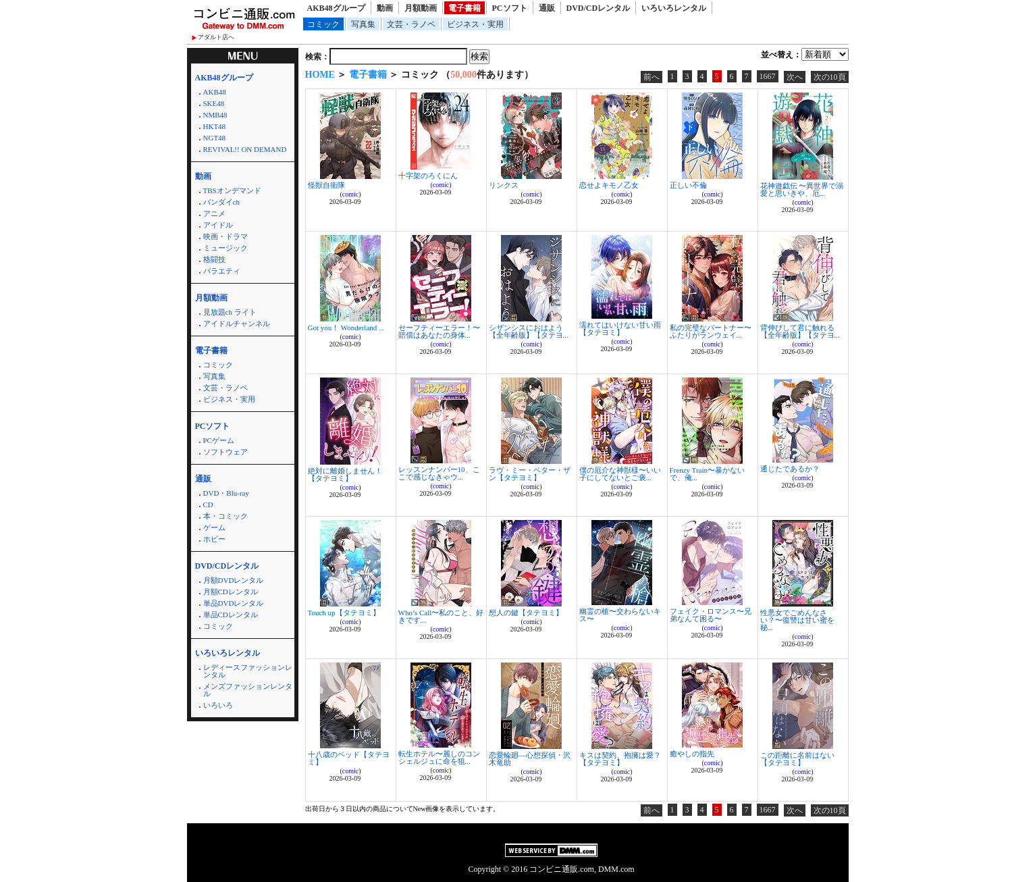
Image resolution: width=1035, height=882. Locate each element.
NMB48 (215, 115)
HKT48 (214, 126)
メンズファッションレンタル (247, 690)
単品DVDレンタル (233, 603)
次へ (795, 77)
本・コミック (225, 516)
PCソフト (509, 8)
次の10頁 (830, 77)
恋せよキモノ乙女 (609, 185)
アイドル (218, 225)
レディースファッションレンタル (247, 671)
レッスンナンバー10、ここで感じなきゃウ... (439, 473)
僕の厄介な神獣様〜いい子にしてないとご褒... (620, 474)
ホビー (214, 539)
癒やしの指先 (692, 754)
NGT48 (214, 138)
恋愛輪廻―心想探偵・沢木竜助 (529, 759)
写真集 (363, 24)
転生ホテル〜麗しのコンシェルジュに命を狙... (439, 757)
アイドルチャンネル (236, 323)
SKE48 (214, 103)
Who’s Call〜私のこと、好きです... (441, 616)
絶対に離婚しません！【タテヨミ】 (345, 474)
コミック (323, 24)
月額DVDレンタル (233, 580)
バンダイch (221, 202)
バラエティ (221, 271)
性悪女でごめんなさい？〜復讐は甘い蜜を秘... (797, 619)
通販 (547, 8)
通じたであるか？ (790, 469)
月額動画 (420, 8)
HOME (320, 75)
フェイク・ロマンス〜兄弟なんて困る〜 (710, 615)
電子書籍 (464, 8)
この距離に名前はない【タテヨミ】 (797, 759)
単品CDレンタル (230, 615)
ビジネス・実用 (475, 24)
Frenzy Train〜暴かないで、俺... (707, 474)
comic (350, 194)
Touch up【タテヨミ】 (344, 612)
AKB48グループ (336, 8)
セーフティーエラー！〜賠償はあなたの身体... (439, 331)
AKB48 (214, 92)
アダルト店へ (216, 37)
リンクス (504, 185)
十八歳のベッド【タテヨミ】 (349, 758)
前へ (651, 77)
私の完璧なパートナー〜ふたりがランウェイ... (710, 331)
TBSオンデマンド (232, 190)
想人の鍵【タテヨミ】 (526, 612)
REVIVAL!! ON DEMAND (245, 149)
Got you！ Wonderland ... (346, 327)
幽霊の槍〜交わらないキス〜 (620, 615)
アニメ (214, 213)
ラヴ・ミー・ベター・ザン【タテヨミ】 (529, 474)
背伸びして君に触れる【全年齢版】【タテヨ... (800, 331)
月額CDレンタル (230, 592)
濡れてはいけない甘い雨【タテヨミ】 (620, 328)
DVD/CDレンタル (598, 8)
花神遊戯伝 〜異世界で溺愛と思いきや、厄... (802, 189)
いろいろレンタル (673, 8)
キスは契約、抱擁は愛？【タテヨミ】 (620, 759)
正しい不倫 (688, 185)
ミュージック (225, 248)
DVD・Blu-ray (226, 493)
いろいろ (218, 705)
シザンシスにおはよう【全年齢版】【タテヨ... (528, 331)
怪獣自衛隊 (326, 185)
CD (208, 504)
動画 (385, 8)
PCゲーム (218, 440)
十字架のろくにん (428, 176)
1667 (768, 76)
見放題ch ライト (230, 312)
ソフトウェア (225, 452)
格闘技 (214, 259)
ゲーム (214, 527)
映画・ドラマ (225, 236)
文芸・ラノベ (411, 24)
